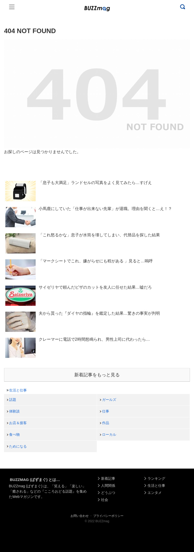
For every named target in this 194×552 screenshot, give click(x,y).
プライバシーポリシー (108, 516)
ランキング (156, 478)
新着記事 (108, 478)
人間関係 (108, 486)
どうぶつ (108, 493)
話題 (12, 400)
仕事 (105, 411)
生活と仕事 (18, 390)
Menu (11, 6)
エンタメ (155, 493)
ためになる (18, 446)
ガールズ (109, 400)
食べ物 (14, 434)
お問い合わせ (79, 516)
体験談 (14, 411)
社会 (104, 500)
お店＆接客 (18, 423)
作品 (105, 423)
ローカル (109, 434)
